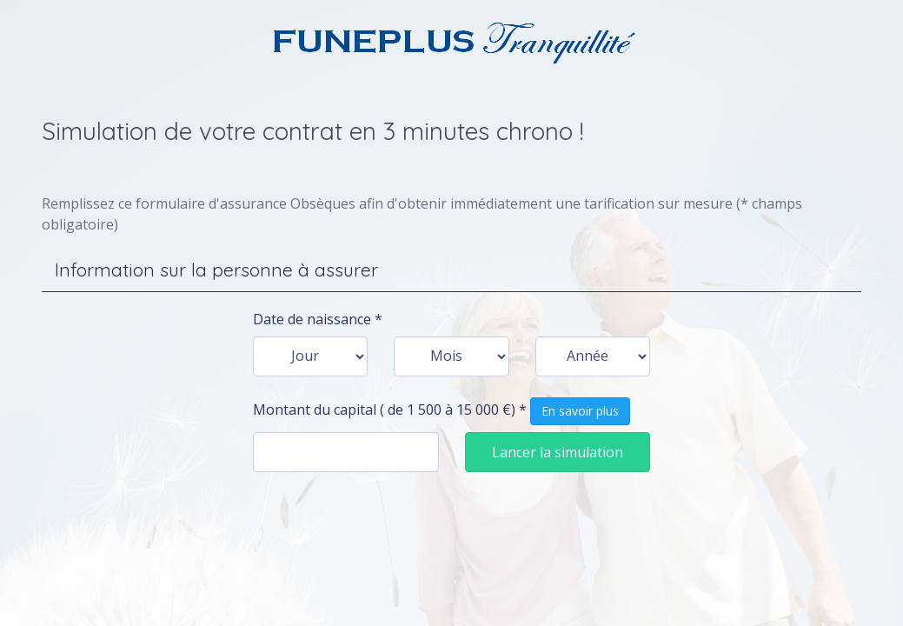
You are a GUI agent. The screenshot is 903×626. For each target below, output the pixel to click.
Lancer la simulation (557, 452)
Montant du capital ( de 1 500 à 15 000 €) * (441, 411)
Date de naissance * (317, 319)
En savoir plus (580, 411)
